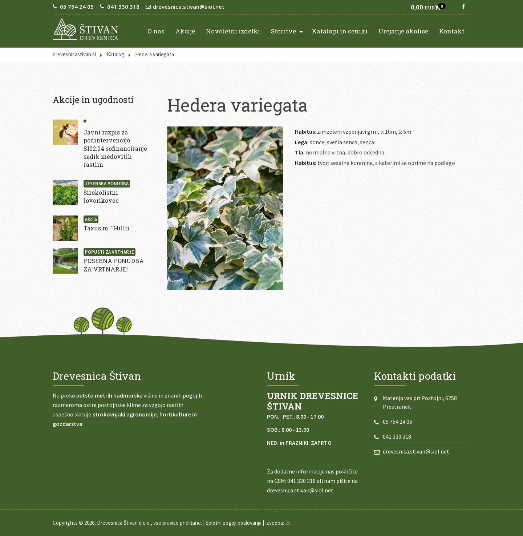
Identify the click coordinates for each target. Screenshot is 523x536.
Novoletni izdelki (233, 31)
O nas (156, 31)
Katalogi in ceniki (340, 31)
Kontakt (452, 31)
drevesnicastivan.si (74, 54)
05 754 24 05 (77, 6)
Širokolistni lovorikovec (101, 196)
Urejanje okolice (403, 31)
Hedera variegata (154, 54)
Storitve (287, 30)
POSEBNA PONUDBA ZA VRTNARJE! (114, 265)
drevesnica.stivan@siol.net (188, 6)
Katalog (115, 54)
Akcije (185, 31)
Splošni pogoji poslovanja (234, 522)
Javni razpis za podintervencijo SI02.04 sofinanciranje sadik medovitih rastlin (115, 148)
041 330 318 (123, 6)
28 (287, 522)
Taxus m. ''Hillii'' (108, 228)
